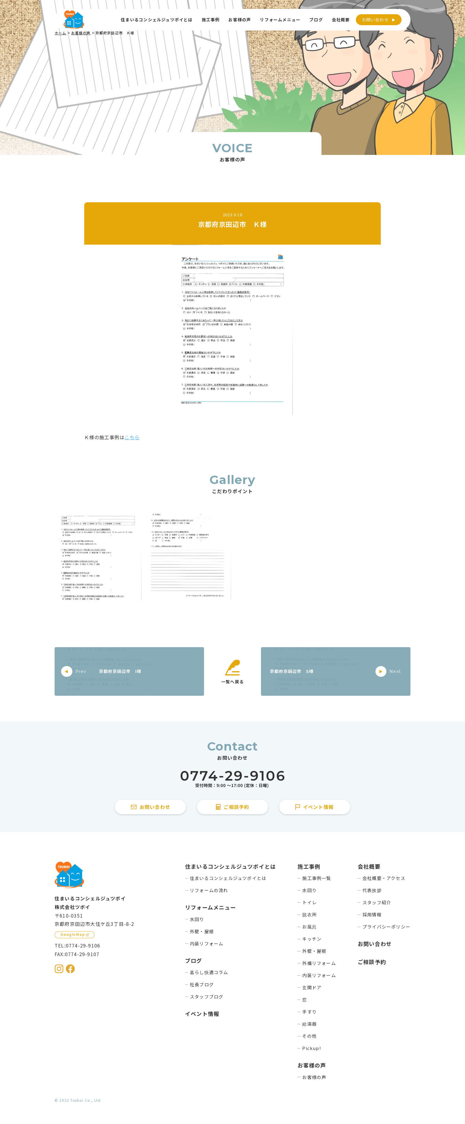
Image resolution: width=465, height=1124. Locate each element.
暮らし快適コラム (209, 972)
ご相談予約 (372, 962)
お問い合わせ (375, 20)
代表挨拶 (372, 890)
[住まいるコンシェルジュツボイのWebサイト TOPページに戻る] (73, 19)
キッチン (311, 939)
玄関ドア (311, 987)
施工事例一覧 (316, 878)
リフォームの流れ (209, 890)
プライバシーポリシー (386, 926)
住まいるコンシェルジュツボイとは (228, 878)
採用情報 (372, 914)
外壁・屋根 (202, 931)
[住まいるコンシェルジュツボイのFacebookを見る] (70, 968)
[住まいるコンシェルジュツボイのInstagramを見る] (59, 968)
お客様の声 (314, 1077)
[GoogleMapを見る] (75, 934)
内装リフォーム (206, 943)
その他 (309, 1036)
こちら (132, 437)
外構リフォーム (319, 963)
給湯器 (309, 1024)
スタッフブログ (206, 996)
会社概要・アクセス (383, 878)
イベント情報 (202, 1013)
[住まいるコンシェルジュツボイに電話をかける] (232, 779)
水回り (197, 919)
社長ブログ (202, 984)
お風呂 (309, 926)
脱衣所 (309, 914)
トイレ (309, 902)
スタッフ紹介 (376, 902)
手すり (309, 1011)
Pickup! (311, 1048)
